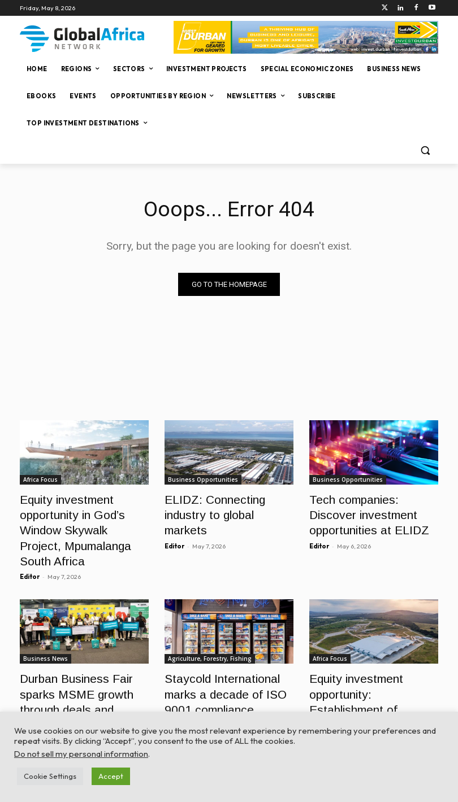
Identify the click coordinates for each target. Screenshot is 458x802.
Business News (45, 632)
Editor (30, 550)
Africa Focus (40, 480)
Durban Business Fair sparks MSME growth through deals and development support (82, 663)
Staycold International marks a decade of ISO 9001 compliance (228, 663)
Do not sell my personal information (81, 753)
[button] (425, 150)
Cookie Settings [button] (50, 776)
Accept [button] (110, 776)
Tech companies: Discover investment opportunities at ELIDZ (369, 511)
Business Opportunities (203, 480)
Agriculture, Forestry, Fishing (210, 632)
